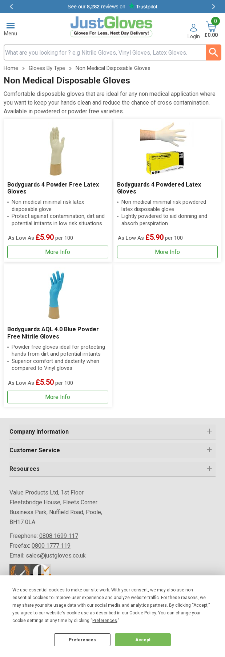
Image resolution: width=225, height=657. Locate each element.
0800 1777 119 (51, 545)
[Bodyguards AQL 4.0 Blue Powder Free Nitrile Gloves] (58, 335)
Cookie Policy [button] (142, 612)
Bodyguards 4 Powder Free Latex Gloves (53, 188)
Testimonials (112, 6)
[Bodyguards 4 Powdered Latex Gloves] (167, 190)
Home (11, 68)
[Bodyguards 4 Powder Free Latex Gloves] (58, 190)
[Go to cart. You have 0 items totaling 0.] (211, 30)
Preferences (82, 639)
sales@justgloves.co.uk (56, 555)
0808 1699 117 (58, 535)
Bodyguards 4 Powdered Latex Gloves (159, 188)
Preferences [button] (104, 620)
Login (194, 36)
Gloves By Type (47, 68)
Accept (142, 639)
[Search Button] (213, 52)
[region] (57, 149)
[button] (194, 31)
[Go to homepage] (112, 27)
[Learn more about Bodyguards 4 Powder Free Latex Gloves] (57, 252)
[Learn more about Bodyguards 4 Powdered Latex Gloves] (167, 252)
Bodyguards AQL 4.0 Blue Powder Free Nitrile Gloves (53, 333)
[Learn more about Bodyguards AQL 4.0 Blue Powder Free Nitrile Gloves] (57, 397)
